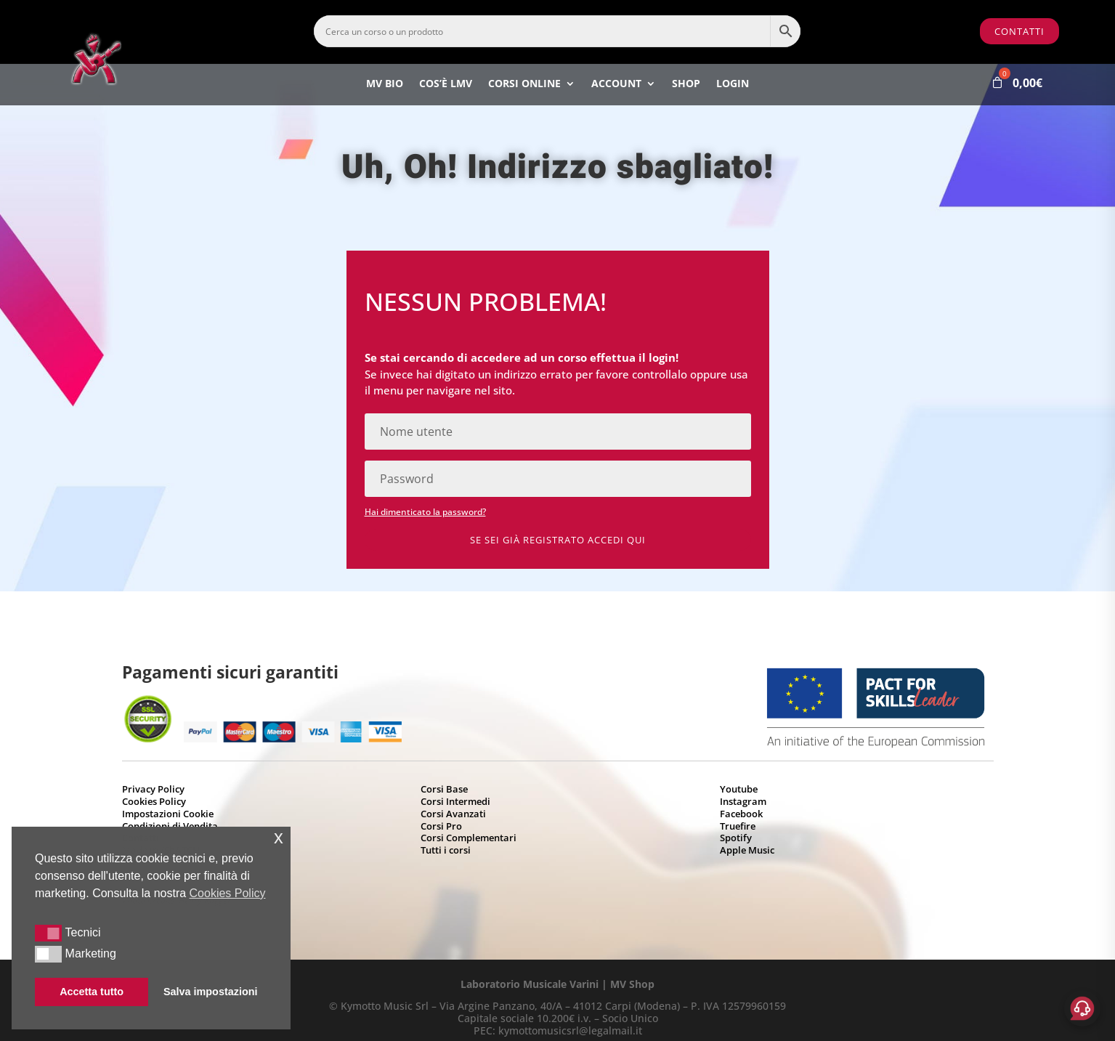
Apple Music (747, 849)
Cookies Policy (154, 801)
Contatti (1019, 31)
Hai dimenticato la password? (425, 512)
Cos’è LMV (445, 85)
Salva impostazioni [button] (210, 991)
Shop (686, 85)
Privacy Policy (153, 788)
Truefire (737, 826)
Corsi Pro (441, 826)
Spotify (736, 837)
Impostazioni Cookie (168, 813)
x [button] (278, 837)
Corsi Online (524, 85)
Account (616, 85)
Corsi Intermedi (455, 801)
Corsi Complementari (468, 837)
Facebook (741, 813)
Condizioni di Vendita (170, 826)
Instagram (743, 801)
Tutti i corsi (446, 849)
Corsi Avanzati (453, 813)
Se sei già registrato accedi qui (558, 539)
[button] (48, 933)
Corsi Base (444, 788)
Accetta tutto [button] (91, 991)
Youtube (739, 788)
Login (732, 85)
